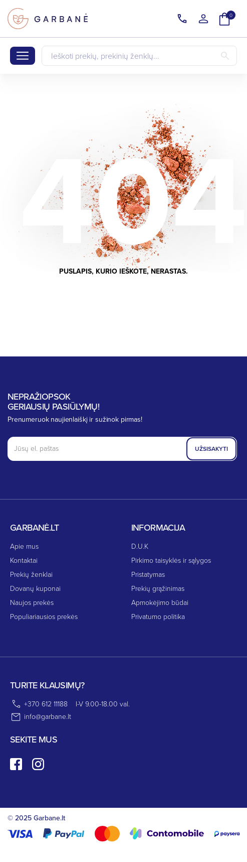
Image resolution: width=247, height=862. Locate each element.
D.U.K (139, 546)
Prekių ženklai (31, 574)
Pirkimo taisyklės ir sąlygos (171, 560)
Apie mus (24, 546)
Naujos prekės (32, 602)
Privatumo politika (158, 616)
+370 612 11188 (46, 704)
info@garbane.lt (47, 716)
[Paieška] (139, 56)
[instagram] (38, 764)
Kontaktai (24, 560)
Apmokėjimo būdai (159, 602)
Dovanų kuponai (35, 588)
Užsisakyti (211, 448)
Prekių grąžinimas (157, 588)
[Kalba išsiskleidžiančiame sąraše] (182, 19)
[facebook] (16, 764)
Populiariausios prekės (44, 616)
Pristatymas (148, 574)
